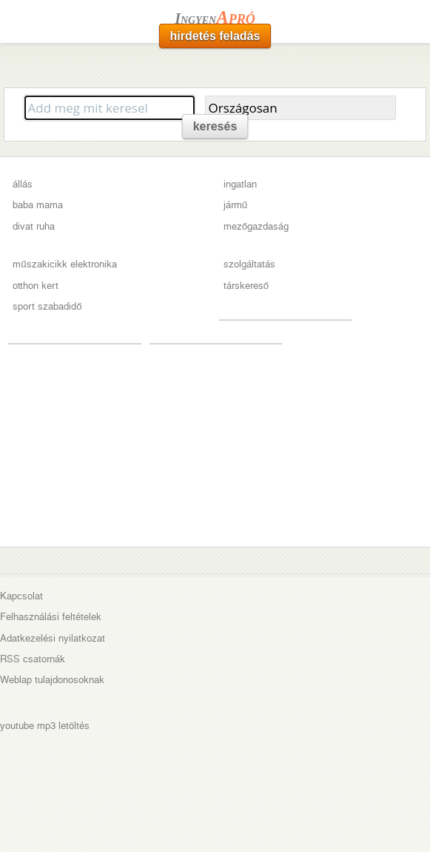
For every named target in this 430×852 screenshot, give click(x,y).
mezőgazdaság (256, 226)
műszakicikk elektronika (64, 264)
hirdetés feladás (215, 36)
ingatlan (240, 184)
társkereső (246, 285)
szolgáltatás (249, 264)
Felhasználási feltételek (50, 616)
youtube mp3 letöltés (45, 725)
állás (23, 184)
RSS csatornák (32, 659)
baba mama (38, 204)
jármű (235, 204)
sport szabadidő (47, 306)
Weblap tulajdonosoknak (52, 679)
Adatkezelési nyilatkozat (52, 638)
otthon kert (35, 285)
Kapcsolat (21, 596)
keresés (215, 126)
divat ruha (34, 226)
